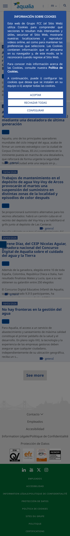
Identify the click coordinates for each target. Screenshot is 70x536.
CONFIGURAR (35, 110)
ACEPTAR (35, 95)
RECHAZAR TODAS (35, 102)
